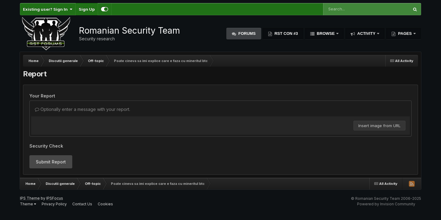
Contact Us (82, 204)
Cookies (105, 204)
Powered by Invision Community (386, 204)
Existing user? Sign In (47, 9)
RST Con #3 (285, 33)
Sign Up (87, 9)
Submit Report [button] (51, 161)
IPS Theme (30, 198)
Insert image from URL (379, 125)
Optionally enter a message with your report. (82, 109)
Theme (28, 204)
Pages (405, 33)
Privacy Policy (54, 204)
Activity (366, 33)
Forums (246, 33)
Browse (326, 33)
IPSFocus (54, 198)
